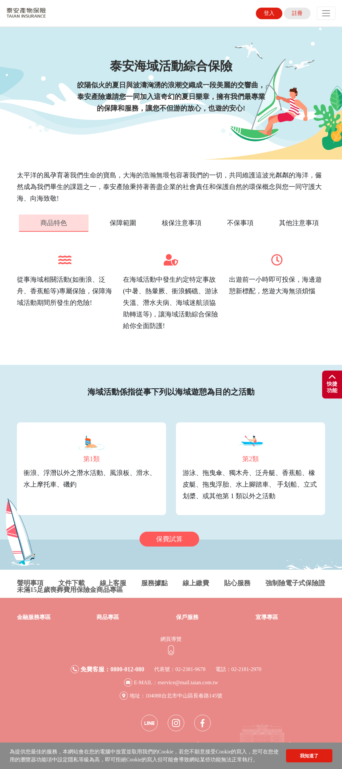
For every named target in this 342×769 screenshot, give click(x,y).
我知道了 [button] (309, 755)
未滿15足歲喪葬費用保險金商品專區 (70, 589)
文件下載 (71, 582)
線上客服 (113, 582)
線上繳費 (196, 582)
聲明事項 (30, 582)
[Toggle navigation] (326, 13)
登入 (269, 13)
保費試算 (169, 538)
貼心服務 (237, 582)
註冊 (297, 13)
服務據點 (154, 582)
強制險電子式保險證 (295, 582)
